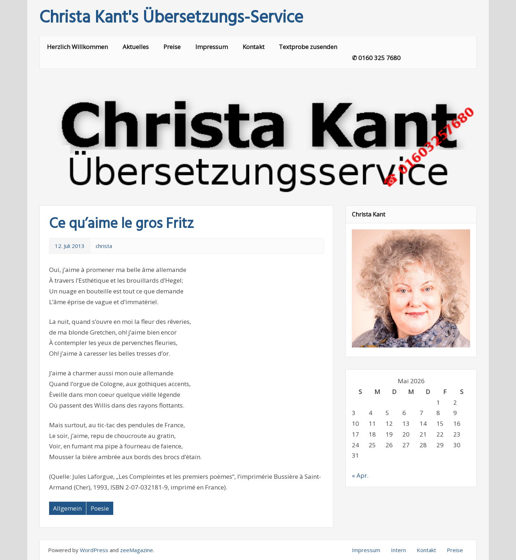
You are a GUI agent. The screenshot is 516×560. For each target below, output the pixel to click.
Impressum (211, 47)
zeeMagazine (136, 550)
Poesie (100, 508)
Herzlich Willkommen (77, 47)
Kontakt (253, 47)
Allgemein (67, 508)
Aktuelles (136, 47)
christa (104, 245)
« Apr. (360, 475)
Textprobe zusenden (308, 47)
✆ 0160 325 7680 (376, 58)
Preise (172, 47)
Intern (398, 550)
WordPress (94, 550)
